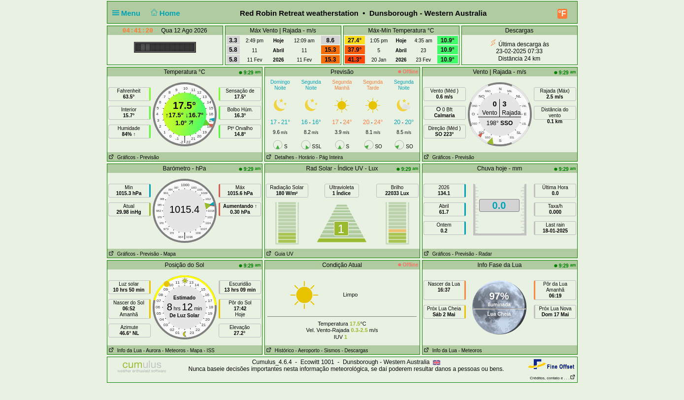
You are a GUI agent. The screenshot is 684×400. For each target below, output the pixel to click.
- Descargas (354, 350)
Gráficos (121, 157)
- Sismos (330, 350)
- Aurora (152, 350)
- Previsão (148, 157)
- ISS (209, 350)
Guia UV (279, 254)
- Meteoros (174, 350)
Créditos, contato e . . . (552, 378)
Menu (128, 13)
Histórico (279, 350)
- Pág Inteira (329, 157)
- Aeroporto (307, 350)
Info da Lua (124, 350)
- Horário (305, 157)
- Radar (484, 254)
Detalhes (279, 157)
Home (164, 13)
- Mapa (168, 254)
